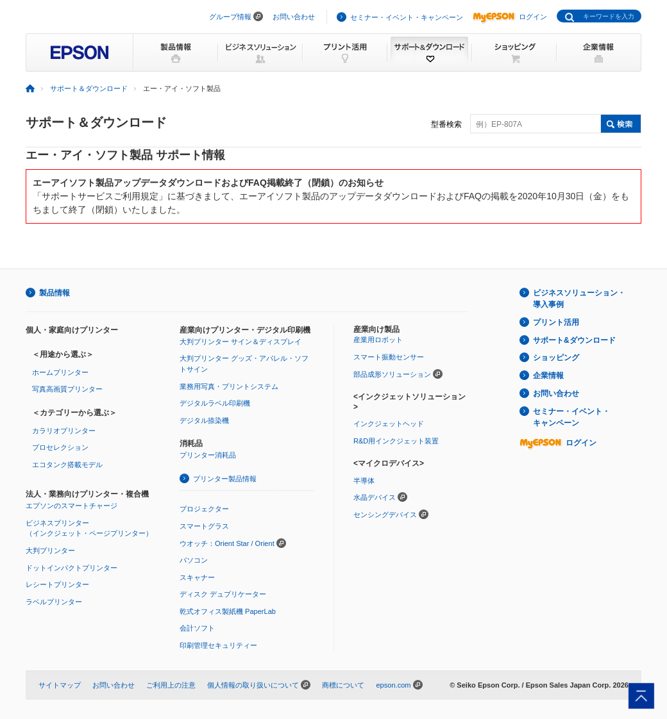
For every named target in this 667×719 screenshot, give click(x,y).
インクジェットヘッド (388, 423)
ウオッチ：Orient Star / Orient (227, 543)
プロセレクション (60, 447)
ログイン (510, 17)
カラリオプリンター (64, 430)
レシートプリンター (57, 584)
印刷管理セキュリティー (218, 645)
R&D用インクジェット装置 (396, 441)
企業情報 (548, 375)
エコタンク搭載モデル (67, 464)
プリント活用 (556, 322)
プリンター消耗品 (208, 455)
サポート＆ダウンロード (89, 88)
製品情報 (54, 292)
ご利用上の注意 (171, 685)
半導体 (364, 480)
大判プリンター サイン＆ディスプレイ (240, 341)
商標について (343, 685)
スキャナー (197, 577)
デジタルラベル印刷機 (215, 403)
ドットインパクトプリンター (71, 568)
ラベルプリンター (54, 602)
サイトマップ (59, 685)
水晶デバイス (374, 497)
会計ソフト (197, 628)
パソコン (194, 560)
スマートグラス (204, 526)
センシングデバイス (385, 514)
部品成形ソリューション (392, 374)
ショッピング (556, 357)
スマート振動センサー (388, 357)
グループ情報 (230, 17)
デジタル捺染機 (204, 420)
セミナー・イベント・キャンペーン (406, 17)
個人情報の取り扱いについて (253, 685)
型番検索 (446, 124)
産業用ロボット (378, 339)
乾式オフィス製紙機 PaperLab (228, 611)
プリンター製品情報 (225, 479)
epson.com (393, 685)
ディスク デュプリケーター (223, 594)
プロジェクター (204, 509)
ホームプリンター (60, 372)
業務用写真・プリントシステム (229, 386)
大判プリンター (50, 550)
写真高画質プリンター (67, 389)
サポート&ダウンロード (574, 340)
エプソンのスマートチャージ (71, 505)
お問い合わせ (294, 17)
